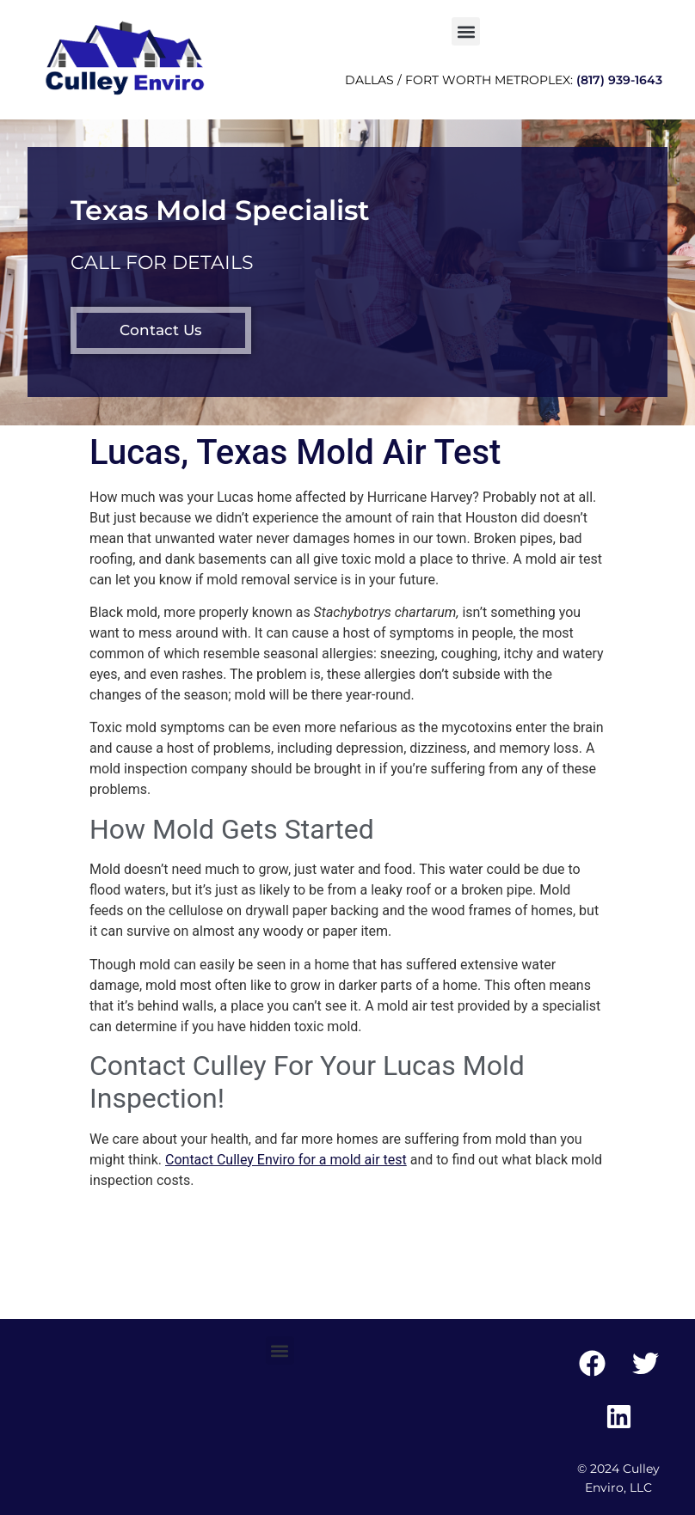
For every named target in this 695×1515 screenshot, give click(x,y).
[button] (466, 31)
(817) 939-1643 (619, 80)
